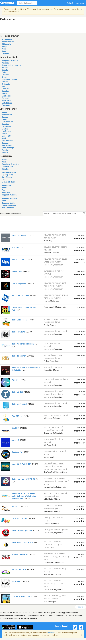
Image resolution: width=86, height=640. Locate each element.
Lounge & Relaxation (9, 182)
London (5, 129)
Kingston (5, 124)
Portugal (5, 98)
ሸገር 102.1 (16, 506)
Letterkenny (6, 126)
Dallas (4, 119)
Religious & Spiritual (9, 198)
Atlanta (4, 112)
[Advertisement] (40, 228)
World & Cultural (8, 208)
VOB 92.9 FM (17, 416)
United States (7, 103)
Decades (5, 169)
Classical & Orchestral (10, 164)
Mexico (4, 93)
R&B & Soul (6, 192)
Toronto (5, 150)
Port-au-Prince (7, 141)
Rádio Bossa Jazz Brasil (22, 542)
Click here (51, 633)
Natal (4, 138)
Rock (4, 201)
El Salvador (6, 84)
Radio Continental (19, 404)
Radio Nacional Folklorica (23, 344)
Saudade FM (17, 452)
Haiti (3, 86)
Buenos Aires (7, 115)
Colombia (5, 75)
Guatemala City (7, 122)
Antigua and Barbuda (10, 61)
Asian (4, 162)
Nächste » (80, 607)
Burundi (5, 68)
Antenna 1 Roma (19, 236)
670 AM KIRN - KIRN (20, 554)
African (4, 159)
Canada (5, 70)
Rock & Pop (17, 581)
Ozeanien (5, 54)
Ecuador (5, 82)
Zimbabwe (6, 105)
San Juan (5, 143)
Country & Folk (7, 167)
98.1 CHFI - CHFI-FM (20, 296)
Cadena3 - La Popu (20, 518)
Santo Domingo (8, 148)
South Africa (6, 101)
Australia (5, 63)
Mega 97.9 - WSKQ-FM (21, 464)
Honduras (6, 89)
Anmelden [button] (80, 3)
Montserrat (6, 96)
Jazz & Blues (7, 177)
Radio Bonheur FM (19, 320)
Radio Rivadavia (18, 332)
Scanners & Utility (8, 203)
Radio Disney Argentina (22, 530)
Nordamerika (7, 39)
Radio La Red (17, 392)
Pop (3, 190)
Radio (70, 3)
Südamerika (6, 44)
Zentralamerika (8, 42)
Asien (4, 51)
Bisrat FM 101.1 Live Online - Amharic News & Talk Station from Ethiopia (24, 496)
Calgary (5, 117)
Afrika (4, 49)
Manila (4, 134)
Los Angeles (6, 131)
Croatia (4, 77)
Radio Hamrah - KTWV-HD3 (23, 479)
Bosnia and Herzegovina (11, 65)
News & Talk (6, 185)
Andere (4, 188)
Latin (3, 180)
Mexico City (6, 136)
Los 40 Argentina (19, 284)
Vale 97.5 (15, 380)
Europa (4, 46)
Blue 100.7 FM (18, 260)
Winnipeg (5, 152)
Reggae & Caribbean (9, 195)
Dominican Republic (9, 79)
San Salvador (7, 145)
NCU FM (15, 248)
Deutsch (66, 626)
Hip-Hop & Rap (7, 175)
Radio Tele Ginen (19, 356)
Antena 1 (15, 440)
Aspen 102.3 (17, 272)
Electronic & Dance (9, 172)
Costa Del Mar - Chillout (22, 596)
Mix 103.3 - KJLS (19, 569)
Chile (4, 72)
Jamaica (5, 91)
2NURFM (15, 428)
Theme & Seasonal (9, 205)
